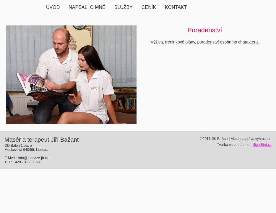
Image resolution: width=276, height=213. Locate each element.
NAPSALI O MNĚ (87, 7)
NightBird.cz (262, 145)
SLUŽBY (123, 7)
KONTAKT (176, 7)
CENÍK (149, 7)
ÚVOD (53, 7)
